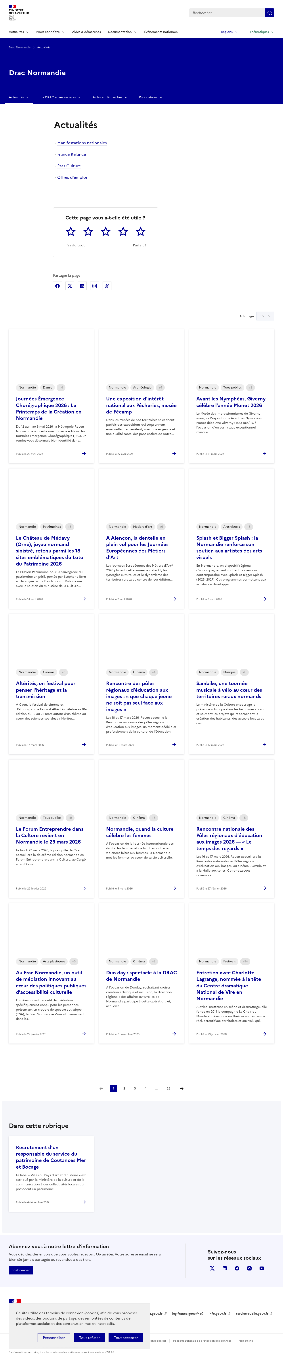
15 (262, 316)
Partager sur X (69, 286)
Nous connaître (48, 32)
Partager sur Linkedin (82, 286)
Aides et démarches (107, 97)
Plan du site (246, 1341)
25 (168, 1088)
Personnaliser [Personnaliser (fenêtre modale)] (54, 1337)
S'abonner (21, 1270)
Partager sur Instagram (94, 286)
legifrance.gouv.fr (185, 1313)
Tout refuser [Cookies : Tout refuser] (89, 1337)
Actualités (16, 32)
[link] (101, 1088)
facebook (237, 1268)
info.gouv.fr (217, 1313)
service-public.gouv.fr (252, 1313)
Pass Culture (69, 166)
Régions (227, 32)
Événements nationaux (161, 32)
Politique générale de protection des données (202, 1341)
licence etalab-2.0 (99, 1352)
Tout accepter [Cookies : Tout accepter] (126, 1337)
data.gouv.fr (153, 1313)
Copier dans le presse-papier (107, 286)
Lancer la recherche (269, 12)
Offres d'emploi (72, 177)
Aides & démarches (86, 32)
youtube (261, 1268)
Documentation (120, 32)
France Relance (71, 154)
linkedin (224, 1268)
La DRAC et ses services (58, 97)
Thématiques (259, 32)
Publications (148, 97)
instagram (249, 1268)
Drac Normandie (20, 48)
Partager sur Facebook (57, 286)
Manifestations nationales (82, 143)
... (156, 1088)
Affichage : (256, 316)
